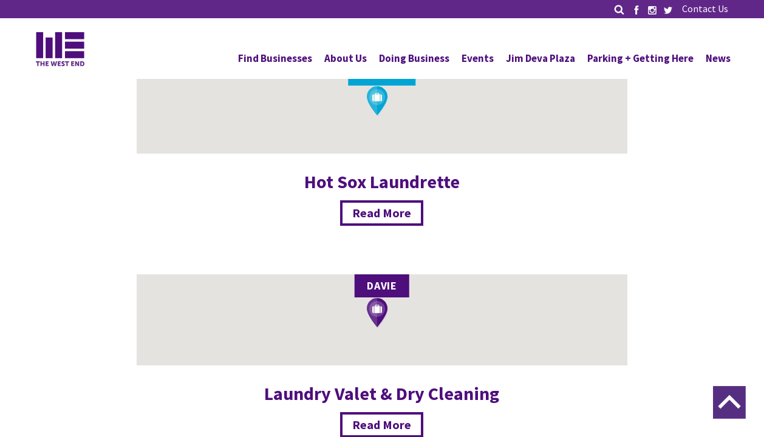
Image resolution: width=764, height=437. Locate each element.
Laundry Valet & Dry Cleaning (381, 393)
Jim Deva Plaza (540, 58)
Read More (381, 212)
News (718, 58)
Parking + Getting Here (640, 58)
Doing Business (414, 58)
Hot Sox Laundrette (382, 181)
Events (478, 58)
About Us (345, 58)
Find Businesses (275, 58)
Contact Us (705, 8)
